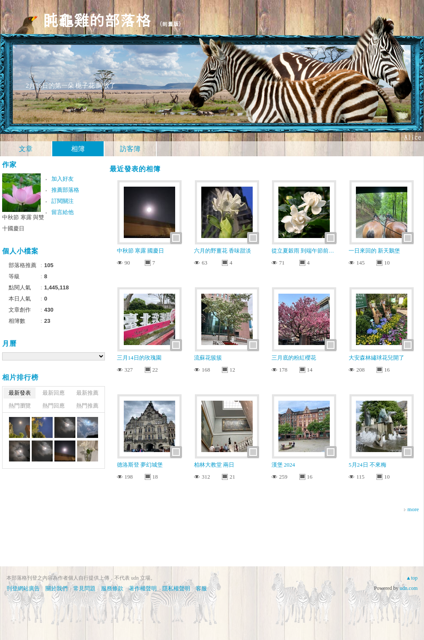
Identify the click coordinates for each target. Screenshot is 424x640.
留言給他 (62, 212)
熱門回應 (53, 405)
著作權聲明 (143, 588)
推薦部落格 (65, 190)
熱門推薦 (87, 405)
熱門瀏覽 (20, 405)
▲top (412, 578)
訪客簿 (130, 148)
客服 (201, 588)
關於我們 (56, 588)
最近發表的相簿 (135, 169)
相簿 (78, 148)
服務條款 (112, 588)
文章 (26, 148)
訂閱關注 (62, 201)
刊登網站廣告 (23, 588)
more (413, 509)
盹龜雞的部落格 (97, 19)
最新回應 (53, 393)
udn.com (409, 588)
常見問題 (84, 588)
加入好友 (62, 179)
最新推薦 (87, 393)
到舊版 (170, 24)
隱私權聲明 (176, 588)
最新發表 (20, 393)
